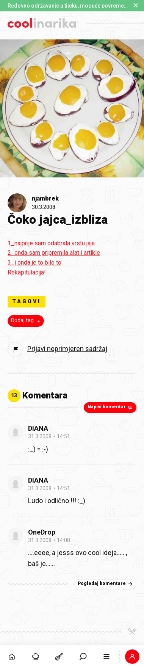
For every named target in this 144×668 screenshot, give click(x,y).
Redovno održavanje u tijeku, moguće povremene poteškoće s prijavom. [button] (68, 5)
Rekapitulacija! (27, 272)
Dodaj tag (26, 321)
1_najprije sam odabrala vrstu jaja (51, 243)
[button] (132, 656)
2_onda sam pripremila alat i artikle (54, 252)
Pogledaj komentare (106, 584)
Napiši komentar (111, 407)
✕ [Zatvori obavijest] (135, 5)
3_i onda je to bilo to (34, 262)
